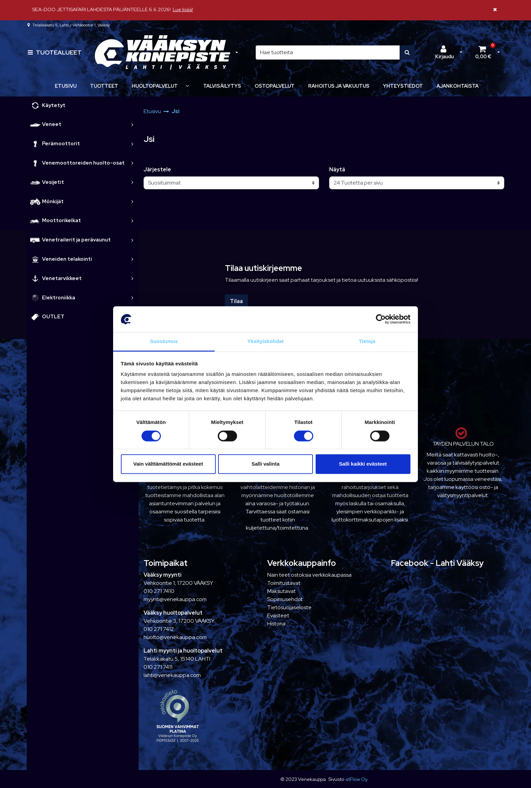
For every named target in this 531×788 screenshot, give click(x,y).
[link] (132, 124)
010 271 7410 (159, 591)
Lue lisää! (183, 9)
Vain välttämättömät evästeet (168, 464)
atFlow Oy (356, 779)
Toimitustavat (283, 583)
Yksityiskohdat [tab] (265, 341)
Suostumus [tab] (164, 341)
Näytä (337, 169)
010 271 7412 (159, 629)
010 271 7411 (158, 666)
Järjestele (157, 169)
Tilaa (236, 301)
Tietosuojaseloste (289, 607)
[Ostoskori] (483, 52)
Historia (276, 623)
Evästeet (278, 615)
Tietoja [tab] (367, 341)
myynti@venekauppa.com (175, 599)
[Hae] (328, 52)
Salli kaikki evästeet (363, 464)
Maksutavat (281, 591)
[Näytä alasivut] (187, 86)
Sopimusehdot (285, 599)
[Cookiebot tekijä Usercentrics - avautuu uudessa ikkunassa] (380, 319)
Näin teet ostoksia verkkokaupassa (309, 574)
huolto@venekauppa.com (175, 637)
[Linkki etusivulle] (162, 52)
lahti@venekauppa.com (172, 675)
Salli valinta (266, 464)
